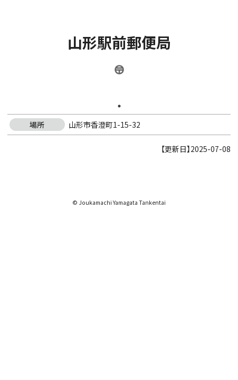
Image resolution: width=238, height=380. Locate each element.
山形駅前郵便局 (119, 42)
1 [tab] (119, 106)
